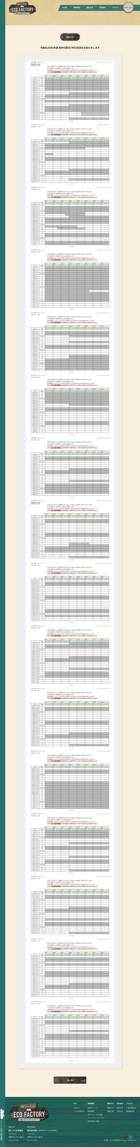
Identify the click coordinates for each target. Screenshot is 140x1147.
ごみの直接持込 (79, 1111)
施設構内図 (130, 1111)
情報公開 (110, 1111)
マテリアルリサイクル (96, 1118)
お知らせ (76, 1108)
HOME (64, 7)
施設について (92, 1108)
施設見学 (120, 1108)
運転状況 (89, 7)
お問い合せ (128, 7)
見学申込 (120, 1111)
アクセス (115, 7)
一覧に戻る (70, 1080)
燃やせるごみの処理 (95, 1114)
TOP (75, 1103)
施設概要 (77, 7)
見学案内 (102, 7)
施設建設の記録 (93, 1121)
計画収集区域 (131, 1108)
